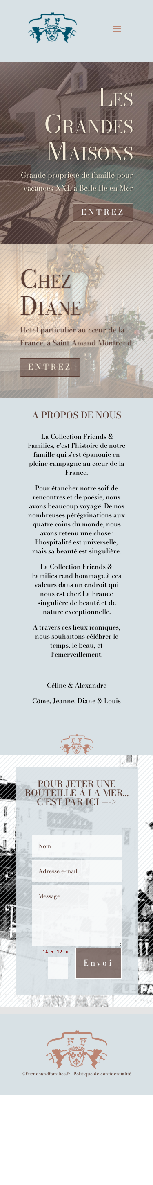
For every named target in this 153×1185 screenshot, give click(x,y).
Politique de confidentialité (102, 1073)
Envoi (98, 963)
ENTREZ (103, 212)
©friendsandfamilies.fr (46, 1073)
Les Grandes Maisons (88, 124)
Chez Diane (50, 292)
